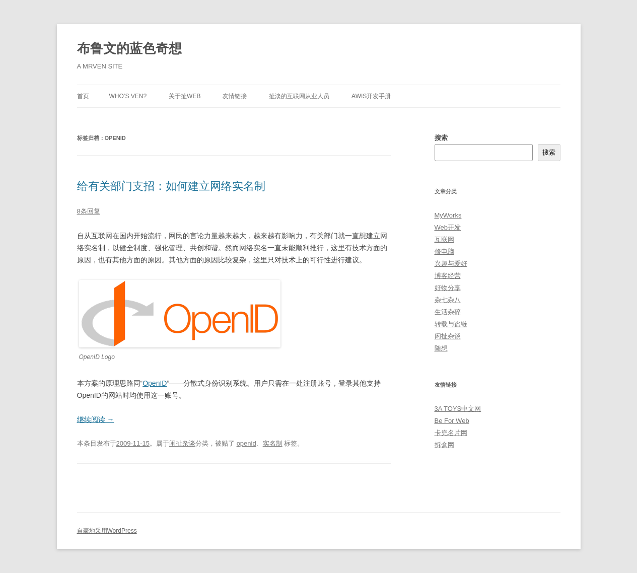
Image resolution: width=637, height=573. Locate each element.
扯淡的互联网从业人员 (299, 96)
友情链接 (235, 96)
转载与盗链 (451, 324)
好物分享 (448, 288)
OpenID (155, 383)
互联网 (444, 239)
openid (246, 443)
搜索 (441, 137)
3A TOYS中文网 (458, 408)
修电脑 (444, 251)
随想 (441, 348)
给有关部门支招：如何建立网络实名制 (171, 186)
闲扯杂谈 (182, 443)
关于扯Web (184, 96)
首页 (83, 96)
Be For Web (452, 420)
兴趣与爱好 (451, 263)
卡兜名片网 (451, 433)
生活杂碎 (448, 312)
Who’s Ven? (128, 96)
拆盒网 (444, 445)
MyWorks (448, 215)
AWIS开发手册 (371, 96)
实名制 (272, 443)
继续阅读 (95, 419)
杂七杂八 (448, 300)
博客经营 (448, 275)
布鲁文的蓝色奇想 (129, 48)
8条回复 (88, 211)
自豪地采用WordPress (107, 530)
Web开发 (448, 227)
